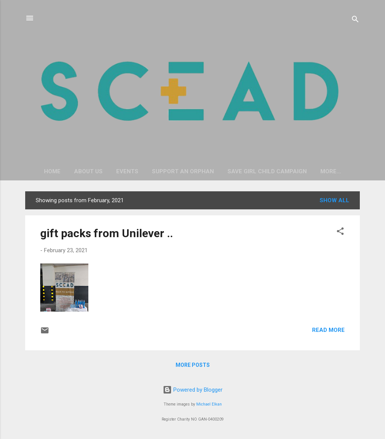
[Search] (355, 20)
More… (330, 171)
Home (52, 171)
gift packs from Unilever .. (106, 233)
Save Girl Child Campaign (267, 171)
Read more (328, 330)
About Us (88, 171)
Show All (334, 200)
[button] (340, 232)
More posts (193, 365)
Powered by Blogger (193, 389)
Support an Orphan (183, 171)
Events (127, 171)
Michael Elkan (209, 404)
